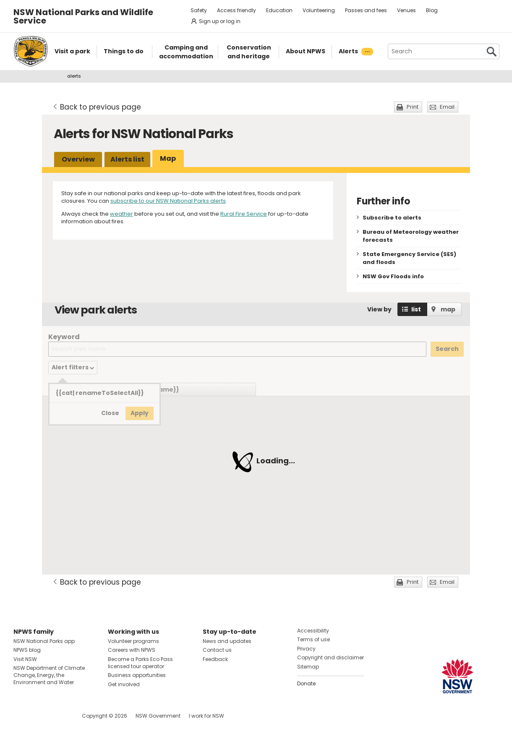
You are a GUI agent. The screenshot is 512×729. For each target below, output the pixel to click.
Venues (406, 10)
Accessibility (313, 630)
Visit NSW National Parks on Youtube (57, 716)
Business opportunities (137, 675)
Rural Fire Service (243, 214)
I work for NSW (206, 715)
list (416, 309)
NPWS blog (27, 649)
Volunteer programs (133, 641)
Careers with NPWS (131, 649)
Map (168, 158)
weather (121, 214)
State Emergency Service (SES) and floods (409, 258)
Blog (432, 10)
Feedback (215, 659)
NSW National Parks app (44, 641)
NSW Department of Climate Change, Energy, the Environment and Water (49, 675)
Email (447, 107)
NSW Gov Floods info (393, 276)
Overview (78, 159)
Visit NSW (25, 659)
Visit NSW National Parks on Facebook (21, 716)
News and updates (227, 641)
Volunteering (319, 10)
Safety (199, 10)
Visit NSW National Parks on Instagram (39, 716)
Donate (306, 683)
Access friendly (236, 10)
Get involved (124, 684)
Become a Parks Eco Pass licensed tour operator (140, 663)
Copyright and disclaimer (330, 657)
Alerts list (127, 159)
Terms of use (313, 639)
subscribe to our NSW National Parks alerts (168, 201)
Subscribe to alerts (392, 218)
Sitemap (308, 666)
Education (279, 10)
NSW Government (158, 715)
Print (412, 107)
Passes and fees (366, 10)
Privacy (306, 648)
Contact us (217, 649)
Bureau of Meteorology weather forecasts (411, 236)
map (448, 309)
